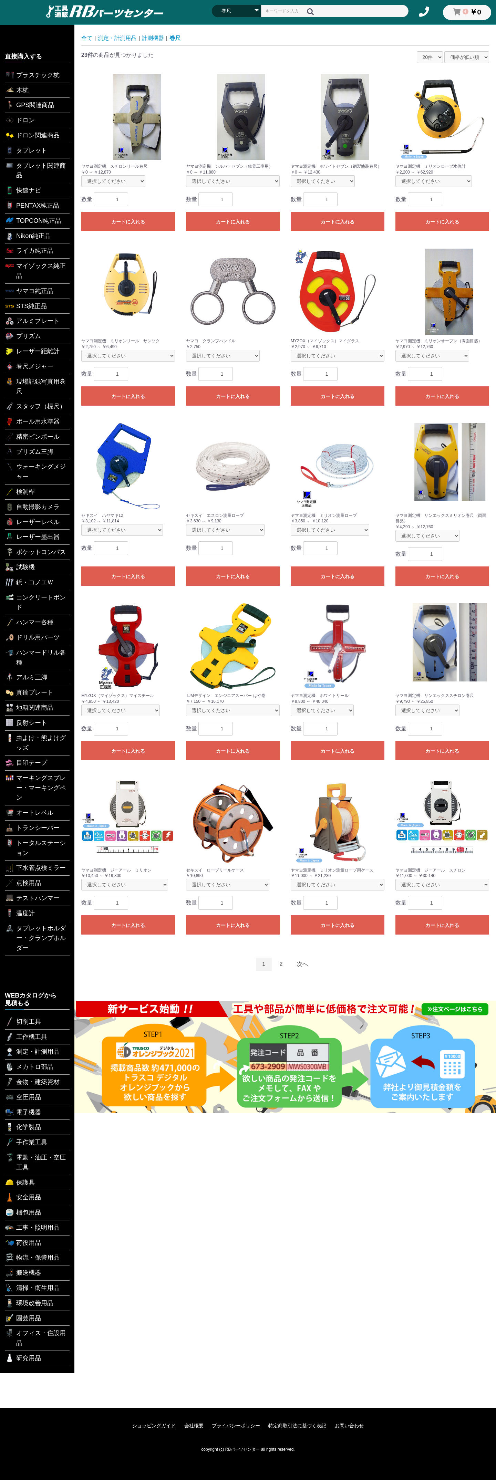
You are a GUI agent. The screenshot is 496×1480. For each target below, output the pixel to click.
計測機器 (153, 38)
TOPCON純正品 (33, 221)
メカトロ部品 (29, 1067)
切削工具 (23, 1021)
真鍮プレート (29, 692)
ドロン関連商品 (32, 135)
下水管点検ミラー (35, 868)
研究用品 (23, 1358)
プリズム (23, 336)
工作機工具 (26, 1037)
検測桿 (20, 492)
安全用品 (23, 1197)
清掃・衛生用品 (32, 1288)
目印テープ (26, 763)
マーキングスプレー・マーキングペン (35, 787)
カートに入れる (128, 222)
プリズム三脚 (29, 452)
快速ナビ (23, 190)
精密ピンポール (32, 436)
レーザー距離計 (32, 351)
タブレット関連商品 (35, 170)
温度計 (20, 913)
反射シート (26, 723)
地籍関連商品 (29, 707)
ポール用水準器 (32, 421)
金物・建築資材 (32, 1082)
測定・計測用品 (32, 1051)
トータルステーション (35, 847)
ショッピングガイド (154, 1425)
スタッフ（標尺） (35, 406)
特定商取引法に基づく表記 (297, 1425)
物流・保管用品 (32, 1257)
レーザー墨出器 (32, 537)
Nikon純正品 (28, 236)
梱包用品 (23, 1212)
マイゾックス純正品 (35, 270)
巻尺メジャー (29, 366)
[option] (285, 1057)
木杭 (17, 90)
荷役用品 (23, 1243)
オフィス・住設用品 (35, 1337)
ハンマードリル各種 (35, 657)
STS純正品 (26, 306)
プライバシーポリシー (236, 1425)
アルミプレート (32, 321)
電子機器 (23, 1112)
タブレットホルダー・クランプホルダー (35, 938)
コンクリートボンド (35, 602)
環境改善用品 (29, 1303)
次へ (302, 964)
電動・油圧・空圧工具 (35, 1162)
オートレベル (29, 812)
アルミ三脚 (26, 677)
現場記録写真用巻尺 (35, 386)
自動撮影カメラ (32, 507)
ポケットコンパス (35, 552)
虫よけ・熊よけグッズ (35, 742)
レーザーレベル (32, 522)
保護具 (20, 1182)
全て (86, 38)
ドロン (20, 120)
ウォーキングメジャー (35, 471)
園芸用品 (23, 1318)
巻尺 (174, 38)
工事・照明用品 (32, 1227)
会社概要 (194, 1425)
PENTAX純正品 (32, 205)
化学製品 (23, 1127)
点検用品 (23, 883)
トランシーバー (32, 828)
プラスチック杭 (32, 75)
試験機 (20, 567)
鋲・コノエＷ (29, 582)
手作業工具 (26, 1142)
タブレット (26, 150)
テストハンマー (32, 898)
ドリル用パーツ (32, 637)
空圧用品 (23, 1097)
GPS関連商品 (29, 105)
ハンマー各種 (29, 622)
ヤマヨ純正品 (29, 291)
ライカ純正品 (29, 251)
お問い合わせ (349, 1425)
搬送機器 (23, 1273)
